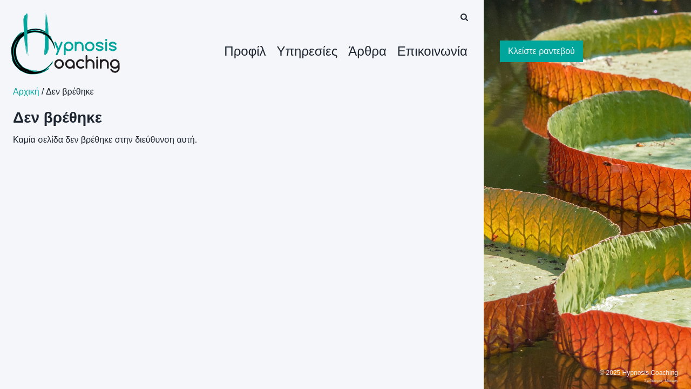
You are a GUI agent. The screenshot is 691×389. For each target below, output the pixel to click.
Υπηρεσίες (307, 51)
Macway (671, 381)
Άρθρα (367, 51)
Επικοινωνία (432, 51)
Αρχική (26, 91)
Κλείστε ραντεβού (541, 51)
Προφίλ (245, 51)
